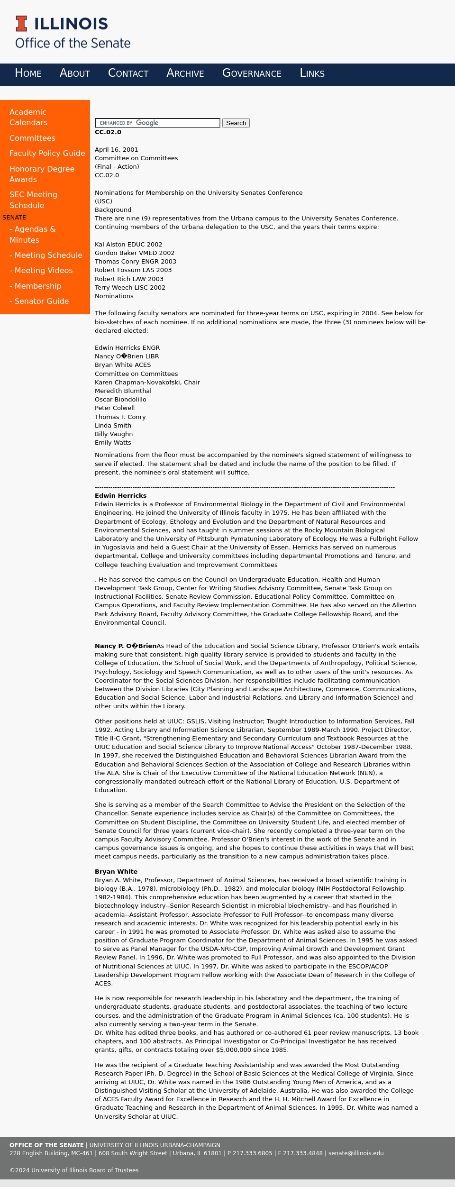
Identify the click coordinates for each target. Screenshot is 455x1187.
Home (28, 73)
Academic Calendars (28, 117)
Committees (32, 138)
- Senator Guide (39, 301)
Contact (128, 73)
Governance (252, 73)
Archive (185, 73)
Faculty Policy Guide (47, 153)
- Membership (35, 286)
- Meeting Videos (41, 270)
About (75, 73)
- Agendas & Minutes (32, 234)
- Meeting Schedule (45, 255)
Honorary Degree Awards (42, 174)
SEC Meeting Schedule (33, 200)
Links (312, 73)
